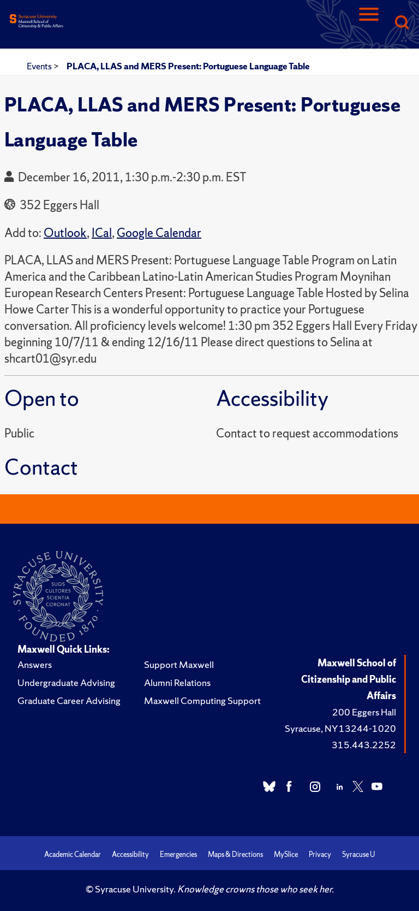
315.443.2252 (364, 744)
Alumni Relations (177, 682)
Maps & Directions (235, 854)
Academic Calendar (72, 854)
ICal (102, 233)
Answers (34, 664)
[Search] (401, 23)
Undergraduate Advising (66, 682)
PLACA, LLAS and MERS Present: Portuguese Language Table (188, 66)
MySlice (286, 854)
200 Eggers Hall (364, 712)
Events (40, 66)
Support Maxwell (179, 664)
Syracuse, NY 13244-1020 (340, 728)
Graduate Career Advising (69, 700)
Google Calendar (159, 233)
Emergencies (178, 854)
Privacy (320, 854)
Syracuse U (358, 854)
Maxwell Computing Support (202, 700)
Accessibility (130, 854)
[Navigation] (369, 23)
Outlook (65, 233)
